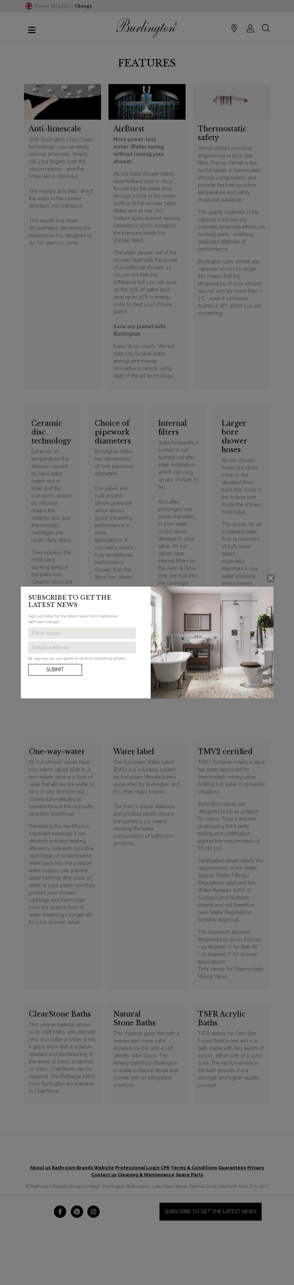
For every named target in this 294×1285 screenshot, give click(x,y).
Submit (55, 669)
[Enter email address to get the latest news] (82, 647)
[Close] (270, 578)
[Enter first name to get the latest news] (82, 633)
